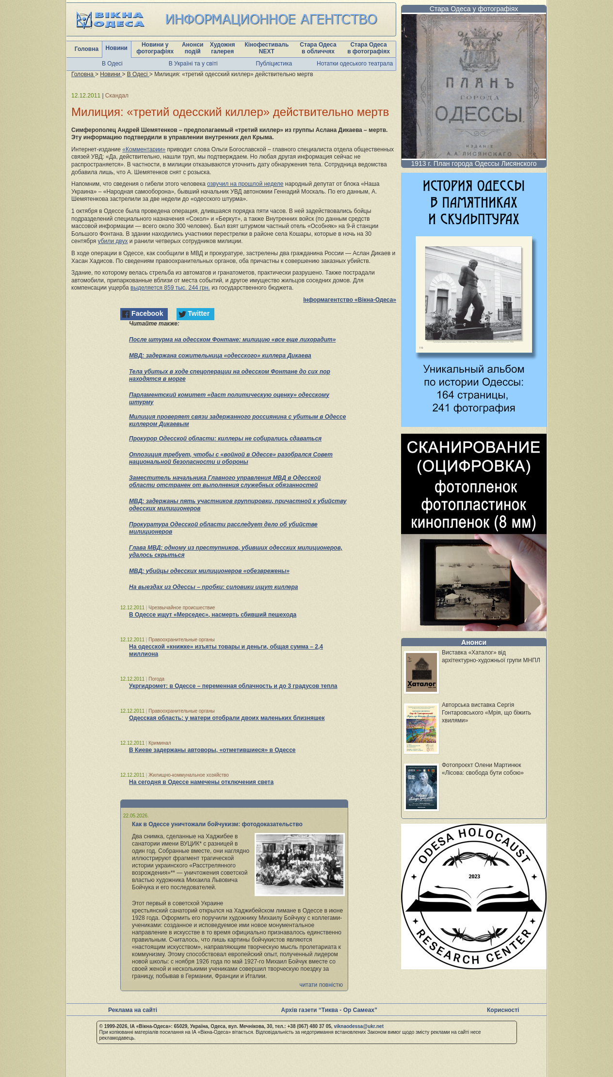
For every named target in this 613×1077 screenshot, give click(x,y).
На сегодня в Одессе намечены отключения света (201, 782)
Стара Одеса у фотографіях (474, 9)
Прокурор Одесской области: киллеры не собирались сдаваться (225, 438)
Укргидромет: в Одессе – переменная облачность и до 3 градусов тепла (233, 686)
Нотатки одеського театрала (355, 63)
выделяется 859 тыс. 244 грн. (170, 287)
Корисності (503, 1010)
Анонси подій (193, 48)
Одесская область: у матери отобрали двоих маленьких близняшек (226, 718)
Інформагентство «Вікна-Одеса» (349, 299)
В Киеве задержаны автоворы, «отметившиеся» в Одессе (212, 750)
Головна (86, 49)
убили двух (113, 241)
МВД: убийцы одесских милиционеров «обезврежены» (209, 571)
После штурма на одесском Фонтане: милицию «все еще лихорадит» (232, 339)
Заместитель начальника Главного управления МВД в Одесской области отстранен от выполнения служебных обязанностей (225, 481)
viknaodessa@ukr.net (359, 1026)
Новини (117, 48)
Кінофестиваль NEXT (266, 48)
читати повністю (321, 984)
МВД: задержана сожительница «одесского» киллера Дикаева (220, 355)
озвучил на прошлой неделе (245, 183)
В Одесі (112, 63)
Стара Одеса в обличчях (318, 48)
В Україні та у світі (193, 63)
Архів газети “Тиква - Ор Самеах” (329, 1010)
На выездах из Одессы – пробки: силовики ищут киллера (213, 587)
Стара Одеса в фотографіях (368, 48)
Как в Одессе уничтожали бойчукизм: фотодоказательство (217, 824)
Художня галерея (222, 48)
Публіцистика (274, 63)
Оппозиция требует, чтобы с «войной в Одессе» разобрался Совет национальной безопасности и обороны (231, 458)
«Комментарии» (143, 149)
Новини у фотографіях (155, 48)
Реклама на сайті (132, 1010)
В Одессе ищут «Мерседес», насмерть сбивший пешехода (212, 614)
